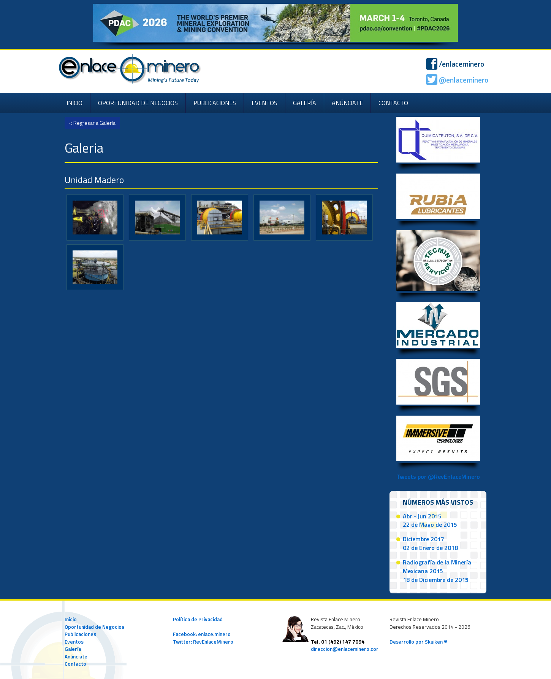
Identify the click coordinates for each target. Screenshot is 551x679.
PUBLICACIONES (214, 102)
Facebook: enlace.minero (202, 634)
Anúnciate (76, 656)
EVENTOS (264, 102)
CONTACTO (393, 102)
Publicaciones (80, 634)
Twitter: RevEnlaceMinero (203, 642)
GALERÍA (304, 102)
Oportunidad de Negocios (94, 627)
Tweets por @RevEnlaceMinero (438, 476)
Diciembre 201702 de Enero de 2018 (430, 543)
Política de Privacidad (198, 619)
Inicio (71, 619)
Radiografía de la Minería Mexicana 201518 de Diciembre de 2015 (437, 571)
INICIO (74, 102)
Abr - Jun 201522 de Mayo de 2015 (430, 520)
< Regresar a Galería (92, 123)
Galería (73, 649)
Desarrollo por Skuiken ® (418, 642)
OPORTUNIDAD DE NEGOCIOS (138, 102)
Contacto (75, 664)
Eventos (74, 642)
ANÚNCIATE (347, 102)
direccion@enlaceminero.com (345, 649)
